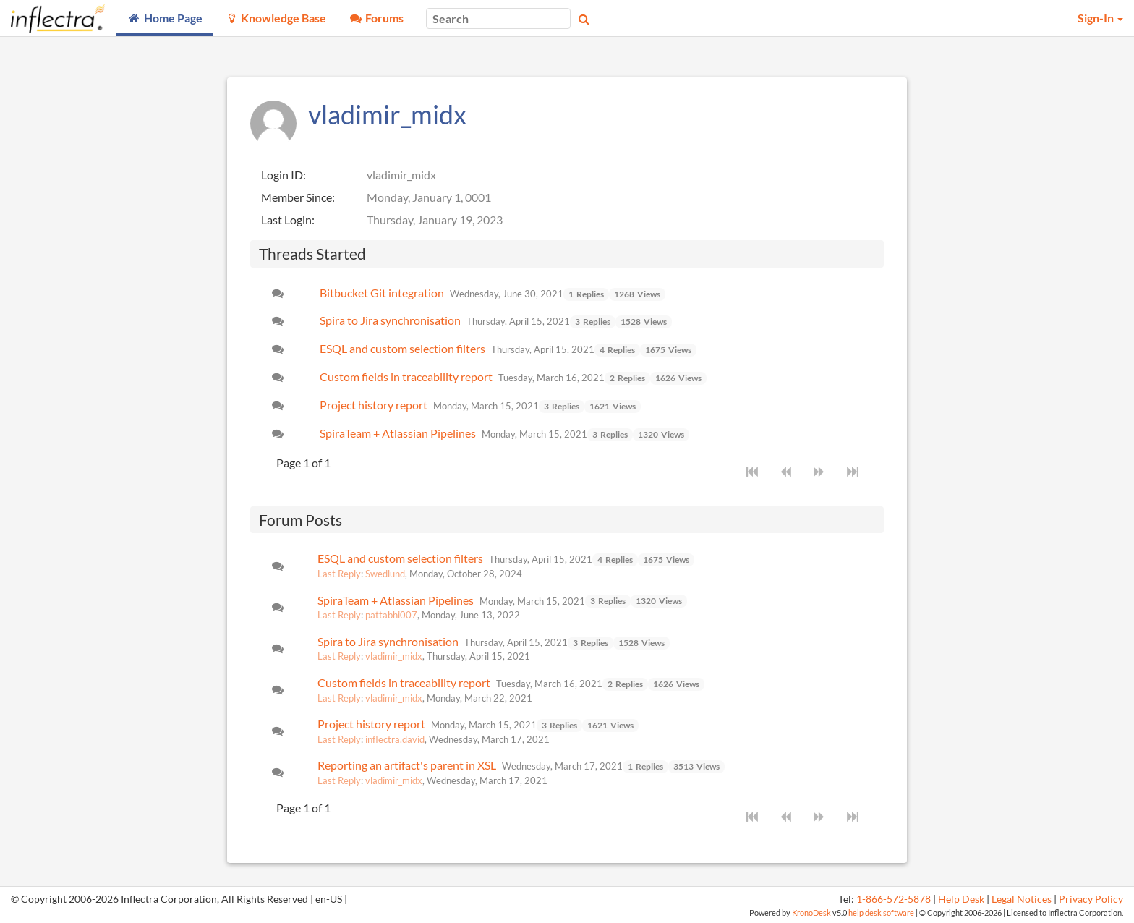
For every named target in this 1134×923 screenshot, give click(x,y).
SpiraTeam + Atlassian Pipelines (398, 433)
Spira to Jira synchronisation (390, 320)
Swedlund (385, 573)
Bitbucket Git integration (382, 292)
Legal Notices (1022, 899)
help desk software (881, 912)
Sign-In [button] (1100, 18)
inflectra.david (395, 739)
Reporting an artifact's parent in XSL (406, 765)
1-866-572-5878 (893, 899)
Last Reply (339, 573)
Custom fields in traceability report (406, 376)
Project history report (373, 405)
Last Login (286, 219)
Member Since (296, 197)
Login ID (282, 175)
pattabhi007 (391, 615)
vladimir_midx (393, 656)
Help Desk (961, 899)
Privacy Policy (1091, 899)
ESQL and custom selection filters (402, 348)
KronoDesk (811, 912)
